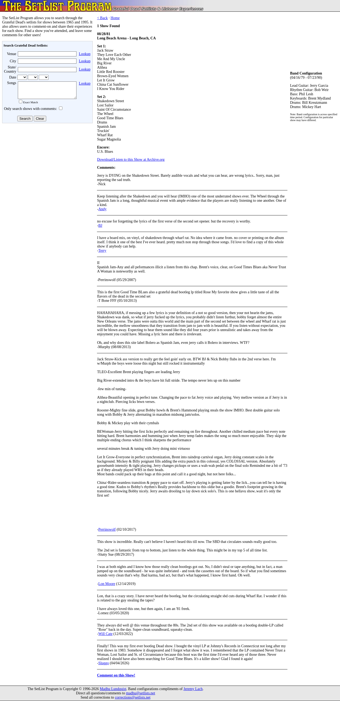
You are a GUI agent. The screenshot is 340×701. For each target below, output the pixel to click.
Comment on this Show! (116, 675)
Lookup (85, 54)
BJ (100, 226)
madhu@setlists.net (140, 693)
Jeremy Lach (193, 689)
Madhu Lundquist (113, 689)
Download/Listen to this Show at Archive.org (130, 160)
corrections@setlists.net (133, 697)
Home (115, 18)
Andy (102, 209)
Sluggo (103, 663)
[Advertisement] (46, 167)
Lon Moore (106, 584)
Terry (102, 251)
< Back (102, 18)
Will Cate (105, 634)
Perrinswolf (107, 529)
